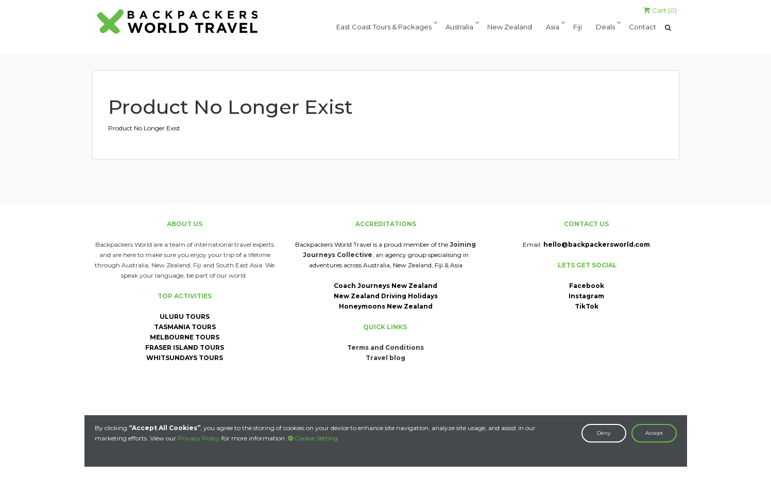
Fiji (577, 27)
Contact (642, 27)
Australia (459, 27)
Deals (605, 27)
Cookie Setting (313, 438)
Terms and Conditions (385, 347)
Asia (552, 27)
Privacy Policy (199, 438)
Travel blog (385, 358)
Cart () (660, 10)
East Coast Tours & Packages (384, 27)
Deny (603, 433)
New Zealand (509, 27)
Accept (654, 433)
